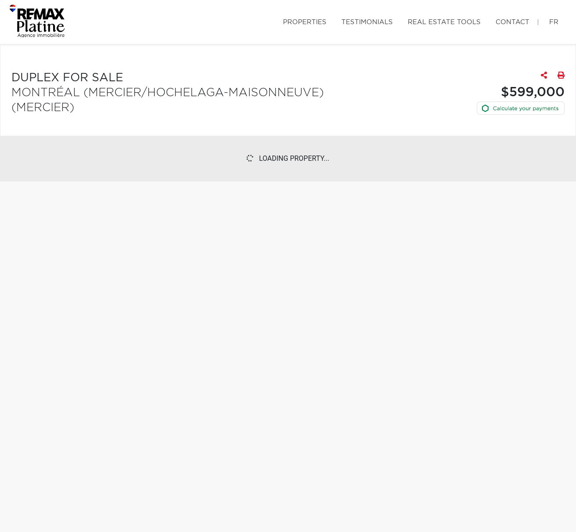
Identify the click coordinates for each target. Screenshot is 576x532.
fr (553, 22)
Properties (304, 22)
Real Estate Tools (444, 22)
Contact (512, 22)
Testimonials (367, 22)
